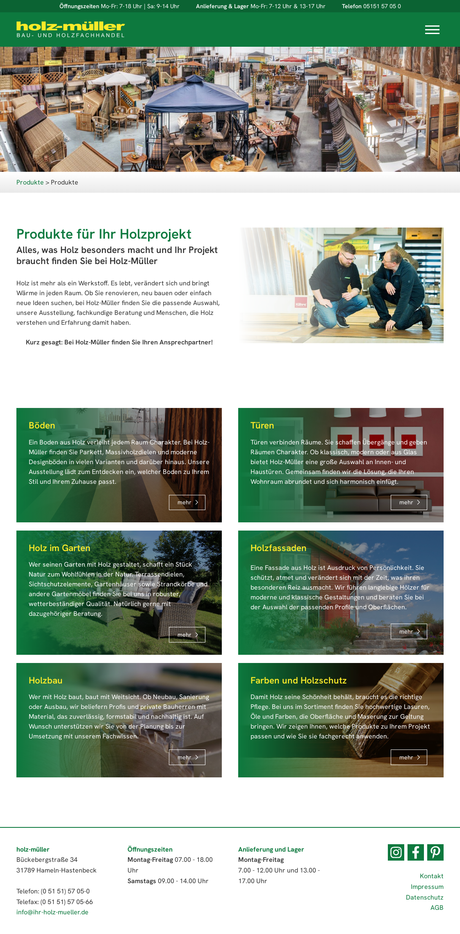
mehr (184, 502)
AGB (437, 907)
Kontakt (432, 876)
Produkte (30, 182)
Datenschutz (425, 897)
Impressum (427, 886)
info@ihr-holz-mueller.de (52, 912)
